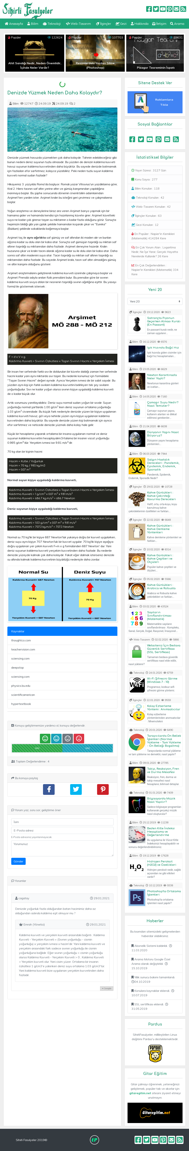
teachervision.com (23, 649)
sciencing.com (20, 658)
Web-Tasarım (78, 24)
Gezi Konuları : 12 (145, 225)
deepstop (17, 667)
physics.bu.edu (20, 685)
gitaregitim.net (140, 1093)
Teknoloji (52, 24)
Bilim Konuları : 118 (145, 188)
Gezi (121, 24)
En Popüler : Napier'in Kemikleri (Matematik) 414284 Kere (153, 236)
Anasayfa (14, 24)
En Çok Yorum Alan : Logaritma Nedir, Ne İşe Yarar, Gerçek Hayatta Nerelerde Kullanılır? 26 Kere (154, 251)
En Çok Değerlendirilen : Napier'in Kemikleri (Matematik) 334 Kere (154, 269)
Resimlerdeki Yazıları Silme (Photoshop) (95, 65)
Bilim (32, 24)
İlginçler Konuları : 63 (146, 216)
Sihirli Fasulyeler (28, 9)
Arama (177, 24)
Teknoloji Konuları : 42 (147, 197)
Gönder (18, 861)
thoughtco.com (21, 640)
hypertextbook (21, 704)
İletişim (159, 24)
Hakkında (139, 24)
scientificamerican (23, 695)
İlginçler (103, 24)
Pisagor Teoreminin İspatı (156, 67)
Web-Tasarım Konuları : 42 (151, 206)
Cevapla (106, 988)
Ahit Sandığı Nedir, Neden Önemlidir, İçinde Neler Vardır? (34, 65)
